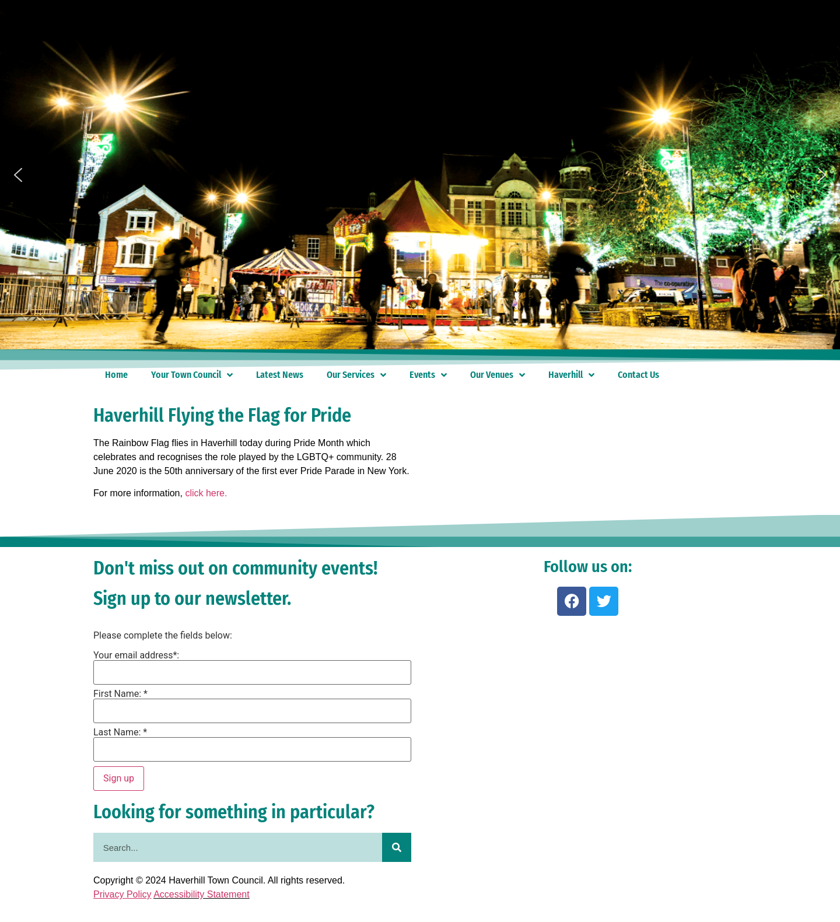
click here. (206, 493)
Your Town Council (192, 374)
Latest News (279, 374)
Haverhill (571, 374)
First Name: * (120, 694)
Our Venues (497, 374)
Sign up (118, 778)
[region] (420, 175)
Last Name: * (120, 732)
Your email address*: (136, 655)
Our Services (356, 374)
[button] (18, 175)
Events (428, 374)
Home (116, 374)
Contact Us (638, 374)
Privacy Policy (122, 894)
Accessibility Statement (201, 894)
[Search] (396, 847)
